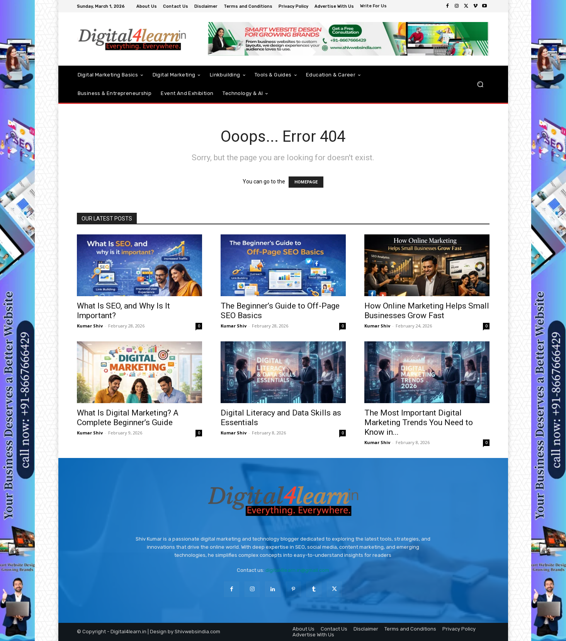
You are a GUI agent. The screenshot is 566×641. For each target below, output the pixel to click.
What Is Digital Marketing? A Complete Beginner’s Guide (127, 417)
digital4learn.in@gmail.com (297, 570)
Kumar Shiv (90, 326)
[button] (480, 84)
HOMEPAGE (306, 182)
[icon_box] (374, 7)
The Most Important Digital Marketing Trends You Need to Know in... (418, 422)
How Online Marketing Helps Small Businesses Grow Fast (426, 310)
